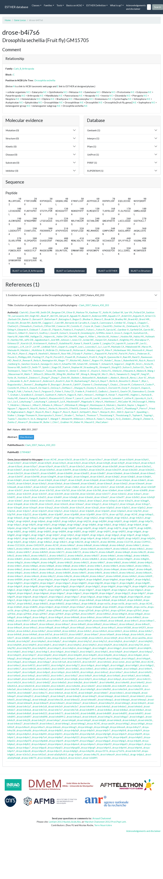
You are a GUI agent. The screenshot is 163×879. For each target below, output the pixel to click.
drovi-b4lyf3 (85, 679)
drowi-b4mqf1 (42, 696)
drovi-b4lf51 (43, 665)
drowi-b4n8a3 (136, 709)
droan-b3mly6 (55, 483)
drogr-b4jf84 (59, 531)
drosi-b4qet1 (54, 648)
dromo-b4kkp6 (30, 565)
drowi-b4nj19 (38, 720)
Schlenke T (94, 364)
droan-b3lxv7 (96, 459)
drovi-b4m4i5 (58, 685)
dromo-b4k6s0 (120, 548)
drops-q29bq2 (22, 610)
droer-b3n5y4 (31, 490)
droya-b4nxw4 (117, 727)
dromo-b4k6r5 (39, 548)
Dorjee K (135, 387)
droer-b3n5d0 (117, 487)
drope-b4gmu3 (135, 589)
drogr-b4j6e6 (38, 521)
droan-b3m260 (130, 469)
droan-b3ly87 (111, 459)
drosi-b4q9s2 (74, 644)
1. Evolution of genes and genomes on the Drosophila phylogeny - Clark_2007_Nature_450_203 (55, 295)
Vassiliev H (23, 418)
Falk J (19, 391)
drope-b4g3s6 (45, 579)
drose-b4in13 (96, 637)
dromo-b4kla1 (31, 569)
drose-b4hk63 (134, 617)
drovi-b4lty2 (122, 754)
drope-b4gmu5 (24, 593)
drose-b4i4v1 (84, 631)
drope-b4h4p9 (55, 600)
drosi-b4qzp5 (14, 661)
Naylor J (131, 405)
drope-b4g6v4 (77, 579)
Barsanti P (38, 319)
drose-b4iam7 (91, 634)
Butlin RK (36, 322)
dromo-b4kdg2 (124, 555)
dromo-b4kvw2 (127, 572)
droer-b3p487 (55, 514)
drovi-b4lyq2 (99, 679)
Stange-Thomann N (27, 415)
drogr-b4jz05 (14, 541)
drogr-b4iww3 (14, 517)
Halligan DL (36, 336)
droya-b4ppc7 (23, 747)
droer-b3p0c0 (107, 507)
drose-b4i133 (61, 634)
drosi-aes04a (139, 637)
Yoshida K (22, 377)
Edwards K (22, 329)
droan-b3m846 (65, 473)
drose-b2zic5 (75, 757)
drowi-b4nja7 (54, 720)
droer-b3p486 (40, 514)
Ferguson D (48, 391)
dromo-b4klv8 (46, 569)
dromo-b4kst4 (31, 572)
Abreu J (133, 377)
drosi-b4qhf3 (129, 648)
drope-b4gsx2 (56, 596)
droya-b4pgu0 (103, 740)
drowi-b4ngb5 (137, 716)
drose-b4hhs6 (87, 617)
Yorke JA (11, 377)
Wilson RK (50, 374)
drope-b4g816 (31, 583)
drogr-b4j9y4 (69, 521)
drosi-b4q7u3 (100, 641)
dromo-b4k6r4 (23, 548)
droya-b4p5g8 (103, 733)
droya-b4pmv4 (71, 744)
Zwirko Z (12, 422)
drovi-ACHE (147, 661)
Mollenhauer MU (122, 350)
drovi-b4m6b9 (56, 689)
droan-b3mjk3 (128, 476)
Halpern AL (49, 336)
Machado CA (117, 346)
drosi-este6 (119, 661)
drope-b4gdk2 (127, 583)
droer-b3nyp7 (143, 504)
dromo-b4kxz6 (31, 576)
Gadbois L (103, 391)
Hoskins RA (126, 336)
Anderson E (36, 381)
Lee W (96, 398)
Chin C (56, 422)
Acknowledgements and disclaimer (136, 7)
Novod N (63, 408)
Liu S (15, 401)
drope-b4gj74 (124, 586)
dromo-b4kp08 (78, 569)
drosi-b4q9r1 (44, 644)
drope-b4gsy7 (103, 596)
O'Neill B (73, 408)
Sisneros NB (13, 367)
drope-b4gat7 (47, 583)
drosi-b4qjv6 (56, 651)
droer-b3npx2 (94, 500)
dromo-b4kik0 (129, 562)
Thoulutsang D (123, 415)
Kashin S (43, 398)
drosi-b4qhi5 (14, 651)
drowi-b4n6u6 (24, 709)
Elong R (11, 391)
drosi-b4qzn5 (68, 658)
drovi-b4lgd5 (102, 665)
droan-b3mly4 (23, 483)
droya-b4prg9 (88, 747)
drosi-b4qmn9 (131, 651)
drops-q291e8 (86, 610)
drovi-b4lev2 (14, 665)
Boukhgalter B (42, 384)
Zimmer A (148, 418)
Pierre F (143, 408)
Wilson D (38, 374)
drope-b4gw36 (135, 596)
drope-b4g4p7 (61, 579)
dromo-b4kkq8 (62, 565)
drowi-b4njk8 (99, 720)
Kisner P (70, 398)
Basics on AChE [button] (74, 5)
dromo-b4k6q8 (100, 545)
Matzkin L (25, 350)
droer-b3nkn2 (31, 500)
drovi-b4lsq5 (28, 675)
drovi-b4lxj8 (71, 679)
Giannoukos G (139, 391)
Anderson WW (99, 315)
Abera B (124, 377)
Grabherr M (66, 422)
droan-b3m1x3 (77, 466)
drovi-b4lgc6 (87, 665)
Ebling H (11, 329)
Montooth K (138, 350)
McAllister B (38, 350)
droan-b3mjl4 (45, 480)
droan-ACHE (50, 459)
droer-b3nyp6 (127, 504)
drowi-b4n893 (136, 713)
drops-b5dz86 (125, 607)
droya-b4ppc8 (39, 747)
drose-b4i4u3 (23, 631)
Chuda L (114, 384)
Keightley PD (126, 339)
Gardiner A (123, 329)
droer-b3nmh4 (62, 500)
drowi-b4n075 (56, 713)
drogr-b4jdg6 (59, 524)
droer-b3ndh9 (54, 497)
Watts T (28, 374)
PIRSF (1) (92, 162)
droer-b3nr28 (31, 504)
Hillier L (92, 336)
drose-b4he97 (88, 613)
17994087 (25, 452)
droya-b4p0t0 (39, 733)
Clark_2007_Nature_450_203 (94, 305)
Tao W (148, 367)
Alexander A (16, 381)
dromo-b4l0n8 (113, 576)
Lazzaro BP (133, 343)
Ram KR (127, 357)
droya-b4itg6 (138, 723)
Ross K (66, 412)
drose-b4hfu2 (104, 613)
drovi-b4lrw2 (101, 672)
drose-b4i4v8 (14, 634)
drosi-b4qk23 (72, 651)
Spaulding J (142, 412)
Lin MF (36, 346)
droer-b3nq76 (126, 500)
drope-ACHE (30, 579)
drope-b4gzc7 (39, 600)
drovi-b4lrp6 (86, 672)
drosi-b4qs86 (105, 655)
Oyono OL (109, 408)
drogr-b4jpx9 (127, 535)
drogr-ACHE (131, 514)
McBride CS (52, 350)
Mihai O (37, 405)
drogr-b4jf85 (74, 531)
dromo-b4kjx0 (145, 562)
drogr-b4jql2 (142, 535)
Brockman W (35, 422)
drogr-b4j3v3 (136, 517)
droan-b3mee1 (147, 473)
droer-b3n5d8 (132, 487)
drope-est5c (132, 603)
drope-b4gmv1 (74, 593)
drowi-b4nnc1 (47, 723)
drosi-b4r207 (89, 661)
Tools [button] (59, 5)
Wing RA (61, 374)
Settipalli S (85, 412)
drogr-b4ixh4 (61, 517)
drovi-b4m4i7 (88, 685)
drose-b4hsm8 (115, 620)
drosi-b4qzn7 (83, 658)
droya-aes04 (107, 723)
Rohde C (108, 360)
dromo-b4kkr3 (94, 565)
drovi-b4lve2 (42, 679)
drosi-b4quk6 (135, 655)
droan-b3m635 (31, 473)
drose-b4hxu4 (14, 627)
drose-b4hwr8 (14, 624)
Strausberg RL (91, 367)
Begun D (76, 319)
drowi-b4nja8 (69, 720)
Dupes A (145, 387)
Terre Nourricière (103, 825)
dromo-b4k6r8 (88, 548)
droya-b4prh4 (119, 747)
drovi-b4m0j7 (44, 682)
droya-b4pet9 (56, 740)
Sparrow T (130, 412)
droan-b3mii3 (97, 476)
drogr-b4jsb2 (29, 538)
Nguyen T (12, 408)
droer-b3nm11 (46, 500)
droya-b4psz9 (39, 751)
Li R (22, 346)
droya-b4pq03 (55, 747)
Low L (81, 346)
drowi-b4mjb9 (85, 692)
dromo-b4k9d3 (40, 552)
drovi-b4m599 (135, 689)
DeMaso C (67, 387)
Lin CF (28, 346)
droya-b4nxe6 (53, 727)
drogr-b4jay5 (14, 524)
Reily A (37, 360)
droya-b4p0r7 (103, 730)
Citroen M (125, 384)
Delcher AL (119, 326)
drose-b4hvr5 (131, 620)
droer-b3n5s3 (23, 754)
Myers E (23, 353)
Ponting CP (38, 357)
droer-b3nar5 (135, 493)
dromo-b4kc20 (138, 552)
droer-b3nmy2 (78, 500)
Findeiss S (68, 329)
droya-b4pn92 (104, 744)
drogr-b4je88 (53, 528)
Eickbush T (34, 329)
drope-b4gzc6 (23, 600)
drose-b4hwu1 (110, 624)
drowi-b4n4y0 (103, 706)
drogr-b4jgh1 (23, 535)
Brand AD (133, 319)
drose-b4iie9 (67, 637)
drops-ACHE (145, 603)
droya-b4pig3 (119, 740)
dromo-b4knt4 (62, 569)
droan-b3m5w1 (143, 466)
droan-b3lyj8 (103, 462)
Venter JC (85, 370)
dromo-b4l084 (14, 579)
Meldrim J (15, 405)
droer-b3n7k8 (94, 490)
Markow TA (82, 312)
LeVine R (129, 398)
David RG (107, 326)
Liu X (149, 398)
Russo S (151, 360)
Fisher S (59, 391)
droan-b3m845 (48, 473)
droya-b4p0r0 (87, 730)
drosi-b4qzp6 (29, 661)
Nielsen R (55, 353)
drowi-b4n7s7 (55, 709)
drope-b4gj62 (93, 586)
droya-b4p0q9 (71, 730)
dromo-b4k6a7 (67, 545)
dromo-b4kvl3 (110, 572)
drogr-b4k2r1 (60, 541)
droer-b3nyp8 (14, 507)
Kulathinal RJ (65, 343)
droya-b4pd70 (24, 740)
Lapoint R (121, 343)
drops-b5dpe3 (46, 607)
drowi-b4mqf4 (73, 696)
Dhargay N (79, 387)
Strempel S (105, 367)
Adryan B (64, 315)
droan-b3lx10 (65, 459)
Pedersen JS (143, 353)
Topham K (137, 415)
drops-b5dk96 (30, 607)
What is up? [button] (116, 5)
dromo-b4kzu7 (97, 576)
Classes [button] (36, 5)
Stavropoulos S (46, 415)
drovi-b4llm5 (86, 668)
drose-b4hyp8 (46, 627)
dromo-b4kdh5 (14, 558)
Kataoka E (113, 339)
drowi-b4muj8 (39, 699)
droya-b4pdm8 (40, 740)
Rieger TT (63, 360)
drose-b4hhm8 (71, 617)
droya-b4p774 (104, 737)
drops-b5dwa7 (77, 607)
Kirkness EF (13, 343)
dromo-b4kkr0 (79, 565)
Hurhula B (146, 394)
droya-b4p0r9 (134, 730)
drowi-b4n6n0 (135, 706)
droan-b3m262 (146, 469)
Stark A (66, 367)
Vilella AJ (117, 370)
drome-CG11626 (16, 545)
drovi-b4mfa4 (56, 692)
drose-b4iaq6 (122, 634)
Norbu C (43, 408)
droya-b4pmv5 (88, 744)
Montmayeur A (97, 405)
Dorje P (125, 387)
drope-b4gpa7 (106, 593)
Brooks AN (12, 322)
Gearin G (114, 391)
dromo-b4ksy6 (47, 572)
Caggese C (48, 322)
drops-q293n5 (134, 610)
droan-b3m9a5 (47, 469)
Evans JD (46, 329)
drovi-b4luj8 (99, 675)
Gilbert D (23, 333)
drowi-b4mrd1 (121, 696)
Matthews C (110, 401)
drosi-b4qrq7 (146, 651)
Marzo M (146, 346)
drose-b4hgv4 (55, 617)
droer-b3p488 (71, 514)
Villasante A (129, 370)
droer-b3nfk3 (132, 497)
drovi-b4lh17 (14, 668)
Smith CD (26, 367)
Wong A (85, 374)
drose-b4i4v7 (145, 631)
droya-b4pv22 (54, 751)
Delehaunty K (133, 326)
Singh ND (34, 315)
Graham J (15, 394)
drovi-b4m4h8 (107, 682)
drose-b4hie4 (103, 617)
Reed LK (17, 360)
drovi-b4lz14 (14, 682)
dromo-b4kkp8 (46, 565)
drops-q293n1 (102, 610)
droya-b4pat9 (120, 737)
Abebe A (114, 377)
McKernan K (79, 350)
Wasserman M (15, 374)
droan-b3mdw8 (131, 473)
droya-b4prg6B (72, 747)
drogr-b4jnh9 (82, 535)
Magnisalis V (87, 401)
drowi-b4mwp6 (122, 699)
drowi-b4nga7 (121, 716)
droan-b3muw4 (136, 483)
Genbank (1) (93, 130)
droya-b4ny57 (133, 727)
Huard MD (123, 394)
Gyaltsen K (50, 394)
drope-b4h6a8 (102, 600)
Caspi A (94, 322)
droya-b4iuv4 (22, 727)
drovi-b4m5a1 (24, 689)
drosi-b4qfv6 (69, 648)
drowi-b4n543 (72, 713)
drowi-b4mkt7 (101, 692)
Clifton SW (49, 326)
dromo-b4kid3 (113, 562)
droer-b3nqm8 (14, 504)
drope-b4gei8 (31, 586)
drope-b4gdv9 (14, 586)
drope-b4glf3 (55, 589)
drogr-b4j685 (130, 521)
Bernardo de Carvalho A (77, 322)
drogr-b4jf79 (129, 528)
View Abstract (26, 437)
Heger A (82, 336)
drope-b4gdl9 (143, 583)
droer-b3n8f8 (140, 490)
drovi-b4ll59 (58, 668)
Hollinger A (101, 394)
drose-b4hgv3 (40, 617)
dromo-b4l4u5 (129, 576)
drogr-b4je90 (84, 528)
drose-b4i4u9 (54, 631)
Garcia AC (111, 329)
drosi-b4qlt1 (101, 651)
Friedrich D (91, 391)
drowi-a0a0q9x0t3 (57, 754)
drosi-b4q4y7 (54, 641)
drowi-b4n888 (88, 713)
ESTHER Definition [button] (96, 5)
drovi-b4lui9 (85, 675)
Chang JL (131, 322)
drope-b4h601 (40, 603)
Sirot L (139, 364)
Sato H (57, 364)
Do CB (145, 326)
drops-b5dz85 (109, 607)
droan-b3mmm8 (72, 483)
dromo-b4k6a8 (84, 545)
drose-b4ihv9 (52, 637)
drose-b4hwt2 (94, 624)
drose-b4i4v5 (115, 631)
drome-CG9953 (142, 541)
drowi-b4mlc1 (117, 692)
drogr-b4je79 (23, 528)
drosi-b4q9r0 (29, 644)
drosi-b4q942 (39, 648)
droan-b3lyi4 (88, 462)
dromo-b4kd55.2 (57, 555)
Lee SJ (143, 343)
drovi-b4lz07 (129, 679)
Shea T (95, 412)
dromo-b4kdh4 (141, 555)
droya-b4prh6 (135, 747)
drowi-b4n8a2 (120, 709)
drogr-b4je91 (99, 528)
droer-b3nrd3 (46, 504)
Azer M (69, 381)
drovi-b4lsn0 (14, 675)
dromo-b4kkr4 (110, 565)
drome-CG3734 (125, 541)
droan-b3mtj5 (121, 483)
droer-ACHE (86, 487)
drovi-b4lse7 (116, 672)
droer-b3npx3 (110, 500)
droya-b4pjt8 (134, 740)
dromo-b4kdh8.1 (72, 558)
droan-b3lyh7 (14, 462)
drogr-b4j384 (99, 521)
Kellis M (107, 312)
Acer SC (143, 377)
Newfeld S (43, 353)
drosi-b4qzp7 (44, 661)
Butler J (47, 422)
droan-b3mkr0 (138, 480)
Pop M (48, 357)
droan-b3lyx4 (133, 462)
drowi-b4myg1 (122, 703)
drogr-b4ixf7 (46, 517)
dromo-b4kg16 (15, 562)
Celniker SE (120, 322)
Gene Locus (20, 20)
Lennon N (106, 398)
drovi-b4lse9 (130, 672)
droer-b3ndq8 (70, 497)
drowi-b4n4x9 (87, 706)
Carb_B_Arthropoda (24, 68)
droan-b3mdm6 (114, 473)
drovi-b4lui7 (71, 675)
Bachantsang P (82, 381)
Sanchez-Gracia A (30, 364)
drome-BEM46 (108, 541)
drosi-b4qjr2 (28, 651)
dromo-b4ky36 (64, 576)
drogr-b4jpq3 (112, 535)
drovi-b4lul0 (28, 679)
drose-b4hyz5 (108, 627)
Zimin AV (65, 377)
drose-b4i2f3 (139, 627)
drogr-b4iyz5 (76, 517)
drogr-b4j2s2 (91, 517)
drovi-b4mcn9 (107, 754)
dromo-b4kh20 (64, 562)
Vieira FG (106, 370)
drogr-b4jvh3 (102, 538)
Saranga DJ (46, 364)
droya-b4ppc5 (136, 744)
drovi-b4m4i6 (73, 685)
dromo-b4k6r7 (72, 548)
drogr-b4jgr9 (38, 535)
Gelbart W (117, 312)
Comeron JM (62, 326)
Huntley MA (17, 339)
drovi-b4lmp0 (130, 668)
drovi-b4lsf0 (145, 672)
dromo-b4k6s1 (137, 548)
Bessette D (124, 381)
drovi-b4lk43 (43, 668)
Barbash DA (14, 319)
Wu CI (105, 374)
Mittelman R (71, 405)
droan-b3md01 (81, 473)
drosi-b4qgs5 (114, 648)
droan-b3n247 (56, 487)
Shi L (113, 412)
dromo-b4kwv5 (15, 576)
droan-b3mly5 (39, 483)
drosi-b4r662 (104, 661)
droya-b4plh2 (23, 744)
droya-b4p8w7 (55, 737)
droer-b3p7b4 (134, 510)
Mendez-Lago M (95, 350)
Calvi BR (59, 322)
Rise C (48, 412)
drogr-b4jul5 (72, 538)
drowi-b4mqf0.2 (25, 696)
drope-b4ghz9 (77, 586)
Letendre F (117, 398)
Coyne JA (88, 326)
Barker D (26, 319)
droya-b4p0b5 (55, 730)
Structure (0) (12, 138)
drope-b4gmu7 (57, 593)
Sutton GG (138, 367)
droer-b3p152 (24, 514)
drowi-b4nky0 (130, 720)
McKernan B (65, 350)
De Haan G (43, 387)
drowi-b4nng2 (78, 723)
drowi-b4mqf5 (89, 696)
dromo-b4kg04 (108, 558)
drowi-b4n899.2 (57, 716)
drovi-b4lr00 (72, 672)
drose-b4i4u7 (39, 631)
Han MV (73, 336)
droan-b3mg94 (48, 476)
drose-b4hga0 (135, 613)
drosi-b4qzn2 (38, 658)
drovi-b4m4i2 (138, 682)
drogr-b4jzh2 (29, 541)
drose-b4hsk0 (100, 620)
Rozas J (118, 360)
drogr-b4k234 (76, 541)
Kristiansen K (40, 343)
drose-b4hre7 (54, 620)
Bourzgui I (56, 384)
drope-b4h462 (24, 603)
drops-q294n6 (24, 613)
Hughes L (135, 394)
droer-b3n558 (71, 493)
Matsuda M (13, 350)
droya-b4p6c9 (119, 733)
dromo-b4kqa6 (111, 569)
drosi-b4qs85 (90, 655)
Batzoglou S (65, 319)
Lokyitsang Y (40, 401)
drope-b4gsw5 (40, 596)
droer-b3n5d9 (148, 487)
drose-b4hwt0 (78, 624)
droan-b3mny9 (104, 483)
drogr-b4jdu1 (137, 754)
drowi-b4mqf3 (58, 696)
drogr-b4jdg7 (74, 524)
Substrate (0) (12, 162)
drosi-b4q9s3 (89, 644)
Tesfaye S (80, 415)
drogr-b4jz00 (117, 538)
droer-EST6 (102, 514)
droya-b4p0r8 (119, 730)
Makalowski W (132, 346)
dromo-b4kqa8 (144, 569)
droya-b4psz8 (23, 751)
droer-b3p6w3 (118, 510)
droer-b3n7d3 (62, 490)
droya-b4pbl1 (136, 737)
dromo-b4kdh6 (31, 558)
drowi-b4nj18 (23, 720)
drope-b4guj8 (119, 596)
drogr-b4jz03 (132, 538)
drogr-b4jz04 (148, 538)
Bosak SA (109, 319)
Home (8, 20)
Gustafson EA (140, 333)
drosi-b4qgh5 (99, 648)
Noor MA (66, 353)
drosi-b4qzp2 (113, 658)
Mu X (15, 353)
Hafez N (62, 394)
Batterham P (51, 319)
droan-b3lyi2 (59, 462)
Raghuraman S (18, 412)
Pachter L (89, 353)
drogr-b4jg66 (134, 531)
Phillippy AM (24, 357)
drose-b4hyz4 (93, 627)
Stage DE (56, 367)
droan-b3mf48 (32, 476)
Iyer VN (128, 312)
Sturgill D (116, 367)
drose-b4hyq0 (77, 627)
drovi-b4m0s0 (59, 682)
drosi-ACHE (125, 637)
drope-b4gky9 (23, 589)
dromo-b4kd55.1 (39, 555)
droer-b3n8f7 (125, 490)
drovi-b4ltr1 (57, 675)
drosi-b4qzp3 (128, 658)
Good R (54, 333)
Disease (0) (11, 154)
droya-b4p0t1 (55, 733)
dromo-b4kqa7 (127, 569)
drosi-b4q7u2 (85, 641)
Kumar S (78, 343)
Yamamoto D (122, 374)
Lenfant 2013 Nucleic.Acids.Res (65, 821)
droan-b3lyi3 (74, 462)
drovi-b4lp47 (14, 672)
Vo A (33, 418)
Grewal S (39, 394)
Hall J (80, 394)
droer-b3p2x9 (39, 510)
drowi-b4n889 (104, 713)
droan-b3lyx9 (46, 466)
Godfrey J (44, 333)
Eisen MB (34, 312)
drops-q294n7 (40, 613)
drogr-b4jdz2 (119, 524)
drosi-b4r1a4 (59, 661)
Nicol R (34, 408)
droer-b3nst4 (61, 504)
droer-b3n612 (119, 493)
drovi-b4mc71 (40, 692)
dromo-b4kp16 (95, 569)
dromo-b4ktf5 (79, 572)
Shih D (120, 412)
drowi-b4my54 (106, 703)
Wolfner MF (73, 374)
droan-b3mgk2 (64, 476)
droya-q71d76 (116, 751)
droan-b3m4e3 (126, 466)
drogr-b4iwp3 (146, 514)
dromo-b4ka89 (106, 552)
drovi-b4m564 (119, 689)
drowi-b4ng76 (105, 716)
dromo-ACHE (52, 545)
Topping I (148, 415)
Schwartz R (107, 364)
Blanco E (98, 319)
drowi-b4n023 (40, 713)
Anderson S (48, 381)
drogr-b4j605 (115, 521)
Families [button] (48, 5)
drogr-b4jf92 (119, 531)
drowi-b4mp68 (132, 692)
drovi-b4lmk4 (115, 668)
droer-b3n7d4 (78, 490)
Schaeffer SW (69, 364)
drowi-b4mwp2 (105, 699)
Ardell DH (126, 315)
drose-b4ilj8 (81, 637)
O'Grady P (77, 353)
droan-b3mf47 (15, 476)
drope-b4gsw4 (23, 596)
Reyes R (39, 412)
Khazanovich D (56, 398)
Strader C (69, 415)
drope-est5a (104, 603)
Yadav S (101, 418)
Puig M (102, 357)
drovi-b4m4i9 (119, 685)
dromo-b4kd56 (75, 555)
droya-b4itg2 (123, 723)
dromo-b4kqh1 (14, 572)
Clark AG (23, 312)
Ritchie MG (75, 360)
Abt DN (54, 315)
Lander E (96, 343)
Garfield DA (136, 329)
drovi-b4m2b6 (75, 682)
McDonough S (139, 401)
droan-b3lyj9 (118, 462)
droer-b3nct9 (23, 497)
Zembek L (127, 418)
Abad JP (45, 315)
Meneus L (26, 405)
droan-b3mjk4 (143, 476)
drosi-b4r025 (74, 661)
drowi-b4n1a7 (24, 706)
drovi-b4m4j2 (134, 685)
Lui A (62, 401)
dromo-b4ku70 (91, 754)
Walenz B (141, 370)
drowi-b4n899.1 (88, 709)
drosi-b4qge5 (84, 648)
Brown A (67, 384)
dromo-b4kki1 (14, 565)
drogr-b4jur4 (87, 538)
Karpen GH (101, 339)
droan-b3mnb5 (88, 483)
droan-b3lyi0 (44, 462)
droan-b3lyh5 (142, 459)
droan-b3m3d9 (110, 466)
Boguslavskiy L (15, 384)
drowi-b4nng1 (62, 723)
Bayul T (104, 381)
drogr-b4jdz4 (134, 524)
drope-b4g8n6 (110, 579)
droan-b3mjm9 (107, 480)
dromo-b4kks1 (142, 565)
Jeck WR (55, 339)
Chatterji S (12, 326)
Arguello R (138, 315)
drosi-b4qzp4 (143, 658)
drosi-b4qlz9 (115, 651)
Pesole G (12, 357)
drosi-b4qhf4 (144, 648)
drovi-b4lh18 (29, 668)
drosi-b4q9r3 (59, 644)
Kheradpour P (142, 339)
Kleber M (78, 422)
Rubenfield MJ (130, 360)
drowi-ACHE (70, 692)
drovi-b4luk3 (128, 675)
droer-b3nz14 (77, 507)
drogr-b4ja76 (146, 521)
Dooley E (102, 387)
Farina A (28, 391)
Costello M (13, 387)
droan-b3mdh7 (98, 473)
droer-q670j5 (116, 514)
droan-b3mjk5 (14, 480)
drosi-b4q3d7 (23, 641)
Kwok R (87, 343)
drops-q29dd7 (38, 610)
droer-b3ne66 (86, 497)
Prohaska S (82, 357)
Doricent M (114, 387)
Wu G (112, 374)
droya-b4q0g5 (70, 751)
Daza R (33, 387)
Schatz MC (82, 364)
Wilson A (90, 418)
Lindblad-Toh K (49, 346)
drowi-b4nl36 (145, 720)
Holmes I (114, 336)
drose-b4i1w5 (39, 754)
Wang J (151, 370)
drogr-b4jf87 (89, 531)
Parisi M (123, 353)
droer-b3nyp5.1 (93, 504)
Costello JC (76, 326)
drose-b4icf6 (137, 634)
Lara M (88, 398)
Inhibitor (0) (12, 170)
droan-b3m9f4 (63, 469)
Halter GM (61, 336)
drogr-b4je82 (38, 528)
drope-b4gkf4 (139, 586)
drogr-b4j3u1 (121, 517)
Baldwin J (76, 377)
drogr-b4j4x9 (23, 521)
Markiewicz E (96, 408)
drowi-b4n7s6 (40, 709)
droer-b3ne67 (101, 497)
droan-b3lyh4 (126, 459)
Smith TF (36, 367)
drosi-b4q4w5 (39, 641)
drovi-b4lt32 (43, 675)
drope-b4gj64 (108, 586)
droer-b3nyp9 (30, 507)
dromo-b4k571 (56, 552)
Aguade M (75, 315)
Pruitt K (93, 357)
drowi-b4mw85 (88, 699)
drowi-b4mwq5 (138, 699)
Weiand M (67, 418)
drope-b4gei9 (46, 586)
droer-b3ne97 (117, 497)
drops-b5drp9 (62, 607)
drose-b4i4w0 (30, 634)
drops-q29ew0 (53, 610)
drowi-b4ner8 (89, 716)
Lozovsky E (91, 346)
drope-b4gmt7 (86, 589)
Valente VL (62, 370)
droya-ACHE (93, 723)
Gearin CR (125, 391)
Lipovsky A (140, 398)
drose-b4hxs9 (142, 624)
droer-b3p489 (87, 514)
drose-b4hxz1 (30, 627)
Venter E (74, 370)
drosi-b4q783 (24, 648)
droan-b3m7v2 (30, 469)
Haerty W (12, 336)
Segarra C (119, 364)
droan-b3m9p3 (80, 469)
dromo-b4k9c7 (23, 552)
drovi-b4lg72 (73, 665)
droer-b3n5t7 (15, 490)
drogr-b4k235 (92, 541)
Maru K (99, 401)
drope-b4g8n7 (126, 579)
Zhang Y (55, 377)
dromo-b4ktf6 (95, 572)
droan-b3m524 (15, 473)
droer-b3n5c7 (101, 487)
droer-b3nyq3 (46, 507)
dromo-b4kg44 (31, 562)
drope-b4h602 (56, 603)
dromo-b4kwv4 (143, 572)
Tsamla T (12, 418)
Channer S (87, 384)
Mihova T (58, 405)
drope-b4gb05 (79, 583)
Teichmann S (13, 370)
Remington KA (49, 360)
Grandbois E (27, 394)
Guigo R (128, 333)
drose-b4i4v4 (100, 631)
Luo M (106, 346)
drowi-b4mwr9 (40, 703)
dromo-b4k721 (73, 552)
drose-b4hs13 (69, 620)
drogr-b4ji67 (53, 535)
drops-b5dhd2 (14, 607)
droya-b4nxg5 (69, 727)
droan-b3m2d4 (93, 466)
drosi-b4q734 (136, 644)
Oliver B (70, 312)
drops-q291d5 (70, 610)
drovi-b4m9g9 (87, 689)
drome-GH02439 (35, 545)
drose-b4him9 (118, 617)
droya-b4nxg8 (101, 727)
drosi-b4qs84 (75, 655)
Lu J (100, 346)
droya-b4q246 (87, 751)
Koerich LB (26, 343)
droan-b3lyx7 (31, 466)
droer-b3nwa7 (76, 504)
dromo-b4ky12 (48, 576)
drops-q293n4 (118, 610)
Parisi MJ (112, 353)
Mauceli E (89, 422)
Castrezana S (106, 322)
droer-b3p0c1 (123, 507)
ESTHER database (16, 7)
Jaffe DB (28, 339)
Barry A (95, 381)
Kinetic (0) (11, 146)
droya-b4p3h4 (71, 733)
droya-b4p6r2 (23, 737)
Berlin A (113, 381)
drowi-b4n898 (40, 716)
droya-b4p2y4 (59, 757)
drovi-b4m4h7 (91, 682)
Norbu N (53, 408)
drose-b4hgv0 (24, 617)
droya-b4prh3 (104, 747)
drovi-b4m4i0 (122, 682)
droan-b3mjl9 (75, 480)
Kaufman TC (95, 312)
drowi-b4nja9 (84, 720)
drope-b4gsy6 (88, 596)
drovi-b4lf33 (28, 665)
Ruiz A (142, 360)
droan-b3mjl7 (60, 480)
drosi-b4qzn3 (53, 658)
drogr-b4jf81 (14, 531)
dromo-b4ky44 (81, 576)
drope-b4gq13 (122, 593)
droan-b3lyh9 (30, 462)
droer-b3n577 (103, 493)
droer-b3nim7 (15, 500)
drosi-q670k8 (133, 661)
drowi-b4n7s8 (71, 709)
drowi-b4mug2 (23, 699)
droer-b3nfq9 (148, 497)
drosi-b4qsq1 (120, 655)
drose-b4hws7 (62, 624)
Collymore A (137, 384)
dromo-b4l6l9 (145, 576)
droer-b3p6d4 (87, 510)
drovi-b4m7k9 (72, 689)
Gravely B (74, 333)
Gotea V (64, 333)
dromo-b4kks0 (126, 565)
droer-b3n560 (87, 493)
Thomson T (92, 415)
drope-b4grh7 (138, 593)
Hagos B (71, 394)
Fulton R (100, 329)
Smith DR (45, 312)
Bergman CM (58, 312)
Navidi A (121, 405)
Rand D (136, 357)
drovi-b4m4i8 (104, 685)
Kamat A (23, 398)
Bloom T (136, 381)
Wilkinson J (79, 418)
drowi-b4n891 (120, 713)
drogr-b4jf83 (44, 531)
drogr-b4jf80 (144, 528)
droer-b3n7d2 (47, 490)
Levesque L (13, 346)
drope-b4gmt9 (102, 589)
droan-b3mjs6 (123, 480)
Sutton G (127, 367)
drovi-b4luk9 (14, 679)
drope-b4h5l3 (71, 600)
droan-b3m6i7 (14, 469)
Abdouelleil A (89, 377)
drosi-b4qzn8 (98, 658)
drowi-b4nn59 (31, 723)
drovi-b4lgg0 (117, 665)
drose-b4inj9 (110, 637)
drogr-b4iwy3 (31, 517)
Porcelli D (59, 357)
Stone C (59, 415)
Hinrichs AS (103, 336)
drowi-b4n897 (24, 716)
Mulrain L (111, 405)
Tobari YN (26, 370)
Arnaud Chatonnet (101, 818)
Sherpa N (104, 412)
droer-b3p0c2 (138, 507)
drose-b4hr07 (23, 620)
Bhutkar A (88, 319)
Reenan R (27, 360)
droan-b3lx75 (80, 459)
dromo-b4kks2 (14, 569)
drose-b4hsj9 (85, 620)
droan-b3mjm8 (90, 480)
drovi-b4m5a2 (40, 689)
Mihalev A (47, 405)
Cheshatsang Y (101, 384)
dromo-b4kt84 (63, 572)
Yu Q (118, 418)
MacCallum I (102, 422)
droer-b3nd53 (39, 497)
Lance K (79, 398)
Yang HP (135, 374)
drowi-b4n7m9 (133, 751)
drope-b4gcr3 (111, 583)
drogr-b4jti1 (58, 538)
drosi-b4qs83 (60, 655)
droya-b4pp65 (120, 744)
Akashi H (86, 315)
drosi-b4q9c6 (115, 641)
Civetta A (38, 326)
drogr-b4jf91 (104, 531)
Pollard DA (139, 312)
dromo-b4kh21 (81, 562)
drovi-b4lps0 (43, 672)
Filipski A (57, 329)
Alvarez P (23, 422)
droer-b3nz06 (61, 507)
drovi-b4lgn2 (147, 665)
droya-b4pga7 (87, 740)
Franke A (79, 391)
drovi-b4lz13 (143, 679)
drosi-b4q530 (120, 644)
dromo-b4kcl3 (23, 555)
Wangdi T (55, 418)
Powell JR (70, 357)
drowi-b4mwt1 (57, 703)
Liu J (9, 401)
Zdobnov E (34, 377)
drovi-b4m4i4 (43, 685)
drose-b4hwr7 (147, 620)
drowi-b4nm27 (14, 723)
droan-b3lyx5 (148, 462)
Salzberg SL (14, 364)
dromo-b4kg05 (124, 558)
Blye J (145, 381)
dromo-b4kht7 (97, 562)
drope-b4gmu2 (119, 589)
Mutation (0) (12, 130)
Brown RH (25, 322)
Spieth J (46, 367)
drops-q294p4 (72, 613)
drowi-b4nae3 (74, 716)
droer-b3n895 (90, 757)
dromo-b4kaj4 (122, 552)
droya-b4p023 (72, 737)
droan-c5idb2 (72, 487)
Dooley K (91, 387)
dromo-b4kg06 (141, 558)
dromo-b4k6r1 (133, 545)
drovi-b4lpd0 (29, 672)
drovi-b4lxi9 (57, 679)
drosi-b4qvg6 (24, 658)
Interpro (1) (93, 138)
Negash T (142, 405)
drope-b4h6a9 (118, 600)
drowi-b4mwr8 (24, 703)
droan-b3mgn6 (81, 476)
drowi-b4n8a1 (105, 709)
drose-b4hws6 (46, 624)
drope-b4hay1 (73, 603)
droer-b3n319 (24, 493)
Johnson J (66, 339)
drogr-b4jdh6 (89, 524)
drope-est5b (118, 603)
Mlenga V (84, 405)
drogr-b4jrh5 (14, 538)
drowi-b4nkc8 (114, 720)
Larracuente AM (20, 315)
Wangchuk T (43, 418)
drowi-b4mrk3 (137, 696)
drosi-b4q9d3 (145, 641)
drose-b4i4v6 (130, 631)
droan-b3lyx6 (15, 466)
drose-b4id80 (22, 637)
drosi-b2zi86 (44, 757)
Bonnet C (29, 384)
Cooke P (149, 384)
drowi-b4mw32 (72, 699)
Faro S (37, 391)
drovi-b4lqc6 (58, 672)
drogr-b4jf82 (29, 531)
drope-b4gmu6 (41, 593)
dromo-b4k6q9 (117, 545)
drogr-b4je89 (69, 528)
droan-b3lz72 (61, 466)
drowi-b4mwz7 (73, 703)
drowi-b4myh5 (138, 703)
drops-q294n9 (56, 613)
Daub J (97, 326)
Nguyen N (24, 408)
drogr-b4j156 (84, 521)
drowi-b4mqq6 (105, 696)
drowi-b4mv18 (55, 699)
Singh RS (130, 364)
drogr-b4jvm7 (75, 754)
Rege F (30, 412)
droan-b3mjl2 (30, 480)
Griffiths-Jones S (104, 333)
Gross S (118, 333)
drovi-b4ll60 (72, 668)
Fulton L (90, 329)
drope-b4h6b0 (134, 600)
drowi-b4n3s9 (55, 706)
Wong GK (95, 374)
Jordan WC (88, 339)
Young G (110, 418)
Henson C (89, 394)
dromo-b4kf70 (29, 757)
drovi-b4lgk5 (132, 665)
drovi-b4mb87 (24, 692)
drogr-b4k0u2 (45, 541)
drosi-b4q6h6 (69, 641)
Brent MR (144, 319)
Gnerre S (33, 333)
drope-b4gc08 (95, 583)
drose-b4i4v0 (69, 631)
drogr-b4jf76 (114, 528)
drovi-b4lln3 (101, 668)
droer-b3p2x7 (24, 510)
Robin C (87, 360)
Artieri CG (150, 315)
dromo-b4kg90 (48, 562)
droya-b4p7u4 (39, 737)
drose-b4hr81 (38, 620)
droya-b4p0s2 (23, 733)
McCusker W (124, 401)
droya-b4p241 (88, 737)
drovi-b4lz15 (28, 682)
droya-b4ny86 (24, 730)
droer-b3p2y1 (55, 510)
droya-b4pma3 (39, 744)
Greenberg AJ (88, 333)
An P (26, 381)
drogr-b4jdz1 (104, 524)
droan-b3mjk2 (112, 476)
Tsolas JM (51, 370)
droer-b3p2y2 (71, 510)
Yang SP (145, 374)
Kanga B (33, 398)
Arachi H (60, 381)
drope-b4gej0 (61, 586)
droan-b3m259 (113, 469)
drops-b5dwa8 (93, 607)
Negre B (33, 353)
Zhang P (45, 377)
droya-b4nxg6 (85, 727)
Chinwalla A (26, 326)
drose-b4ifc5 (37, 637)
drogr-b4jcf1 (44, 524)
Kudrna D (53, 343)
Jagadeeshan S (42, 339)
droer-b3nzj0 (92, 507)
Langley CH (108, 343)
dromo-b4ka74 (90, 552)
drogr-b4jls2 (67, 535)
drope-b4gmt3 (70, 589)
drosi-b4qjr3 (42, 651)
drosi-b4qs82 (44, 655)
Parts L (132, 353)
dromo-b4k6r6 (56, 548)
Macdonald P (73, 401)
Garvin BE (148, 329)
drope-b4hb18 (89, 603)
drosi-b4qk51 (87, 651)
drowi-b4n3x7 (71, 706)
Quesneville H (114, 357)
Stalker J (11, 415)
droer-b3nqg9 (141, 500)
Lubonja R (54, 401)
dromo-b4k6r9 (104, 548)
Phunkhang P (131, 408)
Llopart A (62, 346)
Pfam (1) (91, 146)
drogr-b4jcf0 (29, 524)
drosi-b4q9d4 (14, 644)
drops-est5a (140, 607)
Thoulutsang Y (106, 415)
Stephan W (76, 367)
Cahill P (77, 384)
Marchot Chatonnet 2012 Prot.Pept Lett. (105, 821)
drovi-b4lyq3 (114, 679)
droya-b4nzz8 (40, 730)
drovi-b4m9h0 (103, 689)
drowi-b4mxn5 (90, 703)
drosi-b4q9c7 (130, 641)
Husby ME (12, 398)
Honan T (112, 394)
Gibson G (12, 333)
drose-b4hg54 (119, 613)
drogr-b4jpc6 (97, 535)
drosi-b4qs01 (14, 655)
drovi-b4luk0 (113, 675)
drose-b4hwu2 (126, 624)
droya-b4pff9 (71, 740)
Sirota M (148, 364)
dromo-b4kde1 (108, 555)
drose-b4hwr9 (30, 624)
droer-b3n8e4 (109, 490)
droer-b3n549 (55, 493)
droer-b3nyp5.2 (111, 504)
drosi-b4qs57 (29, 655)
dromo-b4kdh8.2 (90, 558)
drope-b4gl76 (39, 589)
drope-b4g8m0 (94, 579)
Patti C (119, 408)
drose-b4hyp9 (61, 627)
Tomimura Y (38, 370)
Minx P (108, 350)
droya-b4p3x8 (87, 733)
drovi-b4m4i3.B (26, 685)
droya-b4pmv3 (55, 744)
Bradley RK (121, 319)
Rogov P (57, 412)
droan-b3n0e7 (24, 487)
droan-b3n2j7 (40, 487)
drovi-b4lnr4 (145, 668)
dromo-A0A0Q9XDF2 (51, 558)
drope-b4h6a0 (86, 600)
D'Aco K (24, 387)
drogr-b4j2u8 (106, 517)
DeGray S (55, 387)
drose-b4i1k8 (124, 627)
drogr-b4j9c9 (53, 521)
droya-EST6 (102, 751)
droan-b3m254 (96, 469)
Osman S (83, 408)
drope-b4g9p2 (142, 579)
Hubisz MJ (139, 336)
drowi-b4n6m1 (119, 706)
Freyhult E (79, 329)
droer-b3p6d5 (102, 510)
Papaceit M (101, 353)
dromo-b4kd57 (91, 555)
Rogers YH (97, 360)
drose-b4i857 (76, 634)
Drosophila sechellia (44, 80)
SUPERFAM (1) (95, 170)
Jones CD (77, 339)
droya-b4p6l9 (135, 733)
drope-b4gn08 (90, 593)
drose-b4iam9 (107, 634)
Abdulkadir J (103, 377)
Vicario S (95, 370)
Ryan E (74, 412)
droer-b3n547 (40, 493)
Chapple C (143, 322)
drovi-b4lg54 (58, 665)
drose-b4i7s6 (45, 634)
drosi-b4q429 (105, 644)
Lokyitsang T (26, 401)
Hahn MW (24, 336)
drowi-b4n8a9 (24, 713)
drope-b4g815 (14, 583)
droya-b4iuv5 (38, 727)
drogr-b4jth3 (44, 538)
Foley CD (69, 391)
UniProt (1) (93, 154)
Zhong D (137, 418)
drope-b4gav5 (63, 583)
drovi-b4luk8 (142, 675)
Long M (73, 346)
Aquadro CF (114, 315)
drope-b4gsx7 (72, 596)
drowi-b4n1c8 (40, 706)
